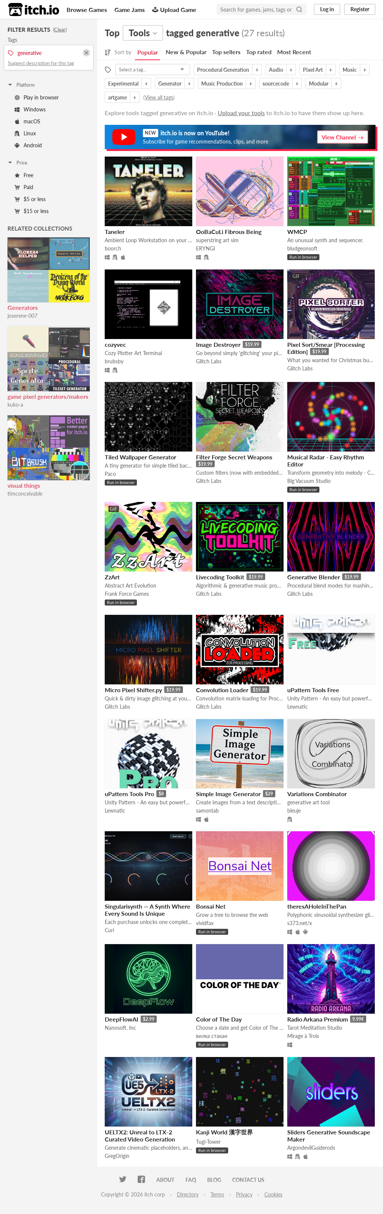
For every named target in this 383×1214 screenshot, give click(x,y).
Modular (318, 83)
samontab (207, 810)
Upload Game (174, 9)
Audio (276, 70)
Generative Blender (313, 576)
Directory (188, 1194)
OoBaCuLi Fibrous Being (228, 231)
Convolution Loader (222, 689)
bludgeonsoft (302, 248)
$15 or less (32, 211)
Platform (21, 85)
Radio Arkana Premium (317, 1019)
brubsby (114, 361)
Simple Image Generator (228, 793)
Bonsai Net (211, 906)
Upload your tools (241, 112)
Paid (24, 187)
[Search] (299, 9)
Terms (217, 1194)
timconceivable (24, 493)
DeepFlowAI (121, 1019)
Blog (214, 1180)
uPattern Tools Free (313, 689)
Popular (147, 52)
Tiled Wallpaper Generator (140, 456)
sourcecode (276, 83)
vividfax (205, 923)
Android (28, 145)
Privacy (244, 1194)
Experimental (123, 83)
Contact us (248, 1180)
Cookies (273, 1194)
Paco (110, 474)
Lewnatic (297, 706)
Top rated (259, 51)
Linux (25, 133)
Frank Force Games (127, 594)
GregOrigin (117, 1156)
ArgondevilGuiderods (311, 1147)
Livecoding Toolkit (220, 576)
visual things (23, 485)
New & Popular (186, 51)
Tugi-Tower (208, 1141)
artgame (117, 97)
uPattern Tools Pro (129, 793)
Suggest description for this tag (41, 63)
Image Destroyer (218, 344)
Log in (327, 9)
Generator (169, 83)
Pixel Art (313, 70)
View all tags (159, 97)
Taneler (115, 231)
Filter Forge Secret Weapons (234, 456)
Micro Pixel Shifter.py (133, 689)
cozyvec (115, 344)
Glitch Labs (208, 361)
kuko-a (15, 404)
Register (359, 9)
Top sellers (226, 51)
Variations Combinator (317, 793)
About (165, 1180)
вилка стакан (211, 1036)
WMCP (297, 231)
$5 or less (30, 199)
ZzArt (112, 576)
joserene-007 (22, 315)
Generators (22, 307)
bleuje (294, 810)
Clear (59, 30)
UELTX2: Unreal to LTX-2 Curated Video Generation (140, 1135)
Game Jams (129, 9)
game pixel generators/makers (47, 396)
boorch (113, 248)
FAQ (191, 1180)
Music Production (222, 83)
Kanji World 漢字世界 (224, 1132)
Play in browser (37, 97)
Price (17, 163)
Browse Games (87, 9)
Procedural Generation (223, 70)
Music (350, 70)
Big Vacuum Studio (309, 481)
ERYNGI (205, 248)
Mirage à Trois (303, 1036)
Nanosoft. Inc (120, 1027)
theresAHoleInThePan (316, 906)
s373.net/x (299, 923)
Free (24, 175)
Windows (30, 109)
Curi (109, 930)
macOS (27, 121)
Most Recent (294, 51)
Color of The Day (219, 1019)
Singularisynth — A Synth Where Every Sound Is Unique (147, 910)
